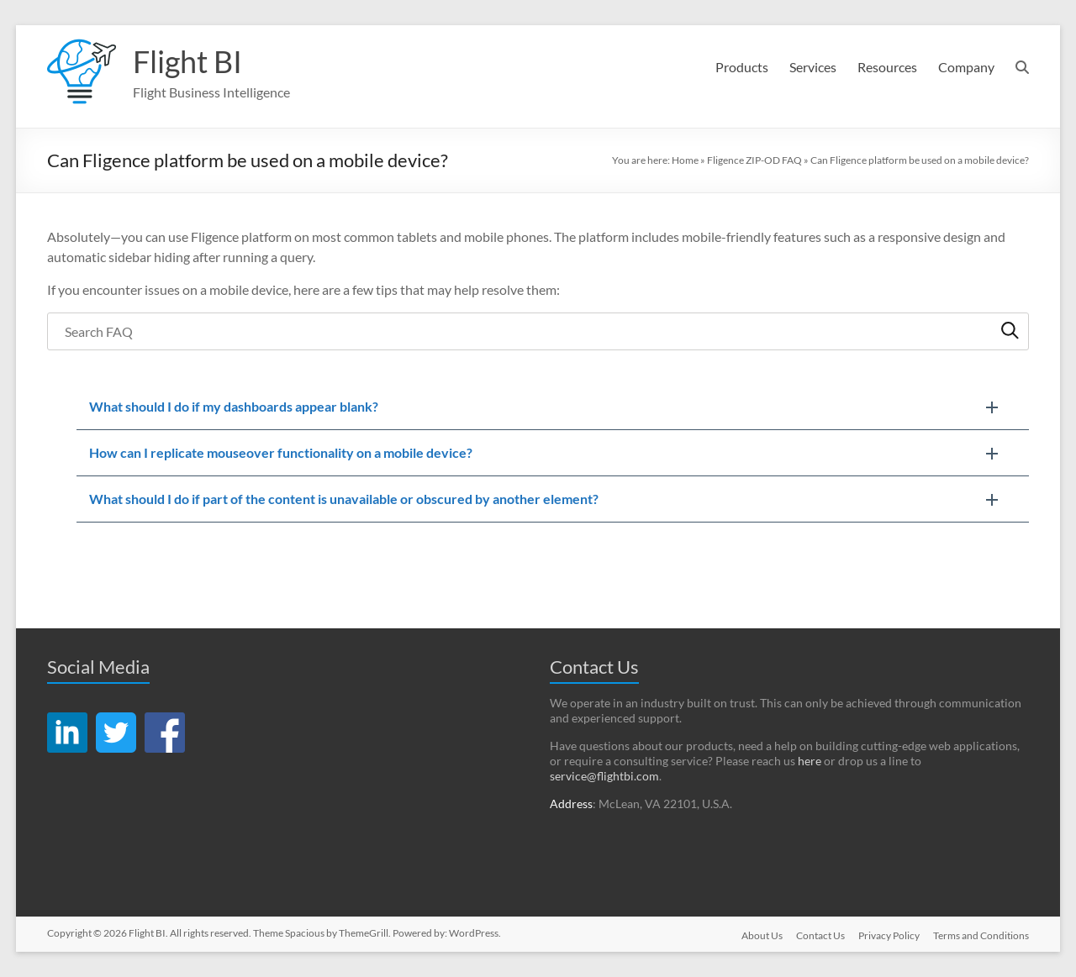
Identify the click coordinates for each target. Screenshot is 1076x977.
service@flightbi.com (604, 776)
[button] (552, 406)
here (809, 761)
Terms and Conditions (981, 935)
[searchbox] (537, 331)
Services (812, 67)
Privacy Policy (889, 935)
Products (741, 67)
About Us (762, 935)
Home (685, 160)
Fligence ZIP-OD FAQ (754, 160)
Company (966, 67)
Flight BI (187, 61)
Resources (887, 67)
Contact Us (820, 935)
